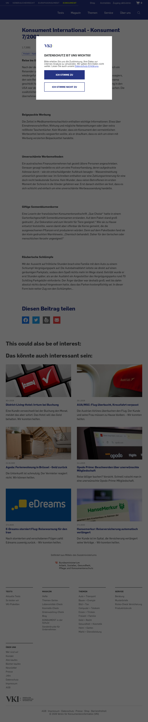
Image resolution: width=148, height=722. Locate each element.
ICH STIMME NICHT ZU (64, 87)
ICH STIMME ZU (64, 74)
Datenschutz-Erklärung (86, 66)
